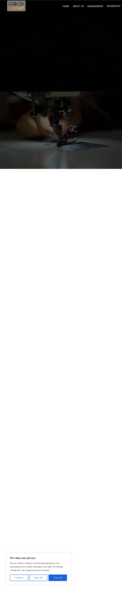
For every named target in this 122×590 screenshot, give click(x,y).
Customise (19, 578)
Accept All (57, 578)
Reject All (38, 578)
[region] (38, 568)
